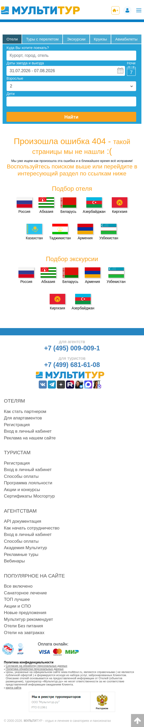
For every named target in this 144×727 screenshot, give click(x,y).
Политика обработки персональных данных (35, 668)
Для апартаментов (23, 418)
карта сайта (13, 687)
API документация (22, 521)
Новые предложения (25, 612)
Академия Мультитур (25, 547)
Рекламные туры (21, 554)
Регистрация (17, 424)
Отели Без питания (23, 625)
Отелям (14, 401)
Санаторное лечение (25, 592)
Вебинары (14, 561)
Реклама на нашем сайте (30, 438)
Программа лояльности (28, 482)
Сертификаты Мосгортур (29, 496)
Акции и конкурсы (22, 489)
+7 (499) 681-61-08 (72, 364)
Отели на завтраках (24, 632)
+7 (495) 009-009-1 (72, 348)
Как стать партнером (25, 411)
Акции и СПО (17, 606)
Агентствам (20, 511)
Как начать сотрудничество (32, 528)
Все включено (18, 586)
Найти (71, 117)
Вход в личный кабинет (28, 431)
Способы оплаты (21, 476)
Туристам (17, 452)
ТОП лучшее (17, 599)
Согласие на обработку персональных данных (36, 665)
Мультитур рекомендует (28, 619)
